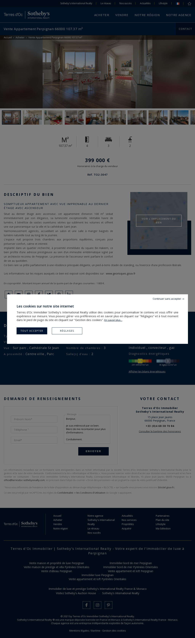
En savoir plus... (113, 320)
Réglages (67, 330)
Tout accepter (32, 330)
